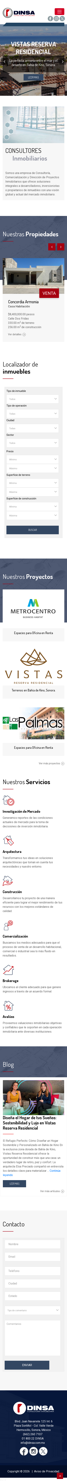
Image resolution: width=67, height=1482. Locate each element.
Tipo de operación (16, 405)
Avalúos (8, 1016)
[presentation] (4, 61)
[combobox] (32, 399)
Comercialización (15, 936)
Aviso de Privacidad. (47, 1471)
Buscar (32, 529)
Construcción (12, 891)
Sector (10, 435)
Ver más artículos (52, 1191)
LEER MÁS (14, 1183)
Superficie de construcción (21, 498)
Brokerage (10, 980)
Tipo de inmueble (16, 391)
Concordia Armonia (23, 301)
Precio (10, 451)
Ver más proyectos (51, 763)
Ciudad (10, 420)
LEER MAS (33, 77)
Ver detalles (17, 334)
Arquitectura (12, 851)
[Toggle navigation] (59, 11)
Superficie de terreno (18, 475)
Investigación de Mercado (21, 811)
